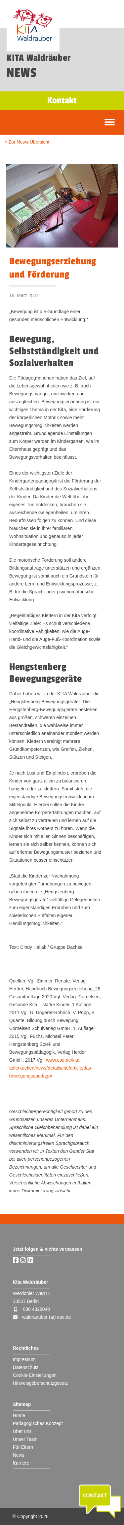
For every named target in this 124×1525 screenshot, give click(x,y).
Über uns (22, 1431)
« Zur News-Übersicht (27, 142)
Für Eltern (23, 1447)
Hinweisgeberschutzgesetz (40, 1383)
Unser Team (25, 1439)
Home (19, 1415)
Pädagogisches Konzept (38, 1423)
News (18, 1455)
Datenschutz (26, 1367)
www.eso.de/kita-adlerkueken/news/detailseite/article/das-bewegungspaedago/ (51, 1067)
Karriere (21, 1463)
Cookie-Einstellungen (35, 1375)
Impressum (24, 1359)
